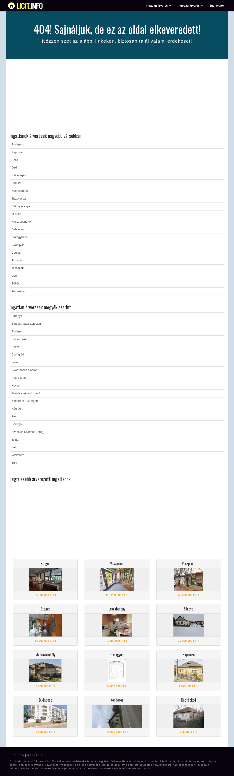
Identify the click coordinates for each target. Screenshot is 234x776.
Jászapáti (18, 268)
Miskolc (16, 214)
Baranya (17, 316)
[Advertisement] (117, 97)
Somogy (17, 424)
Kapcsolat (35, 755)
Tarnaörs (17, 260)
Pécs (15, 160)
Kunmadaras (20, 190)
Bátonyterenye (21, 206)
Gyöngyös (18, 245)
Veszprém (18, 455)
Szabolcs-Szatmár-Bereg (27, 432)
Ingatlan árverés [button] (158, 5)
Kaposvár (18, 152)
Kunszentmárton (22, 221)
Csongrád (18, 354)
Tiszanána (18, 291)
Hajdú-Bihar (19, 377)
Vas (14, 447)
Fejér (15, 362)
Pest (14, 416)
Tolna (15, 439)
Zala (14, 462)
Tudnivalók (217, 5)
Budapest (18, 144)
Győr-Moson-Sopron (24, 370)
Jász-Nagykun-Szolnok (26, 393)
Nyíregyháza (20, 237)
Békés (16, 283)
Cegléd (16, 252)
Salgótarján (19, 175)
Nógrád (16, 408)
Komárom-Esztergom (25, 400)
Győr (15, 275)
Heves (16, 385)
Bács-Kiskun (19, 339)
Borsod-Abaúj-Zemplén (26, 323)
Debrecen (18, 229)
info (29, 5)
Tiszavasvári (19, 198)
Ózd (14, 167)
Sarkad (16, 183)
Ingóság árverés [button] (190, 5)
